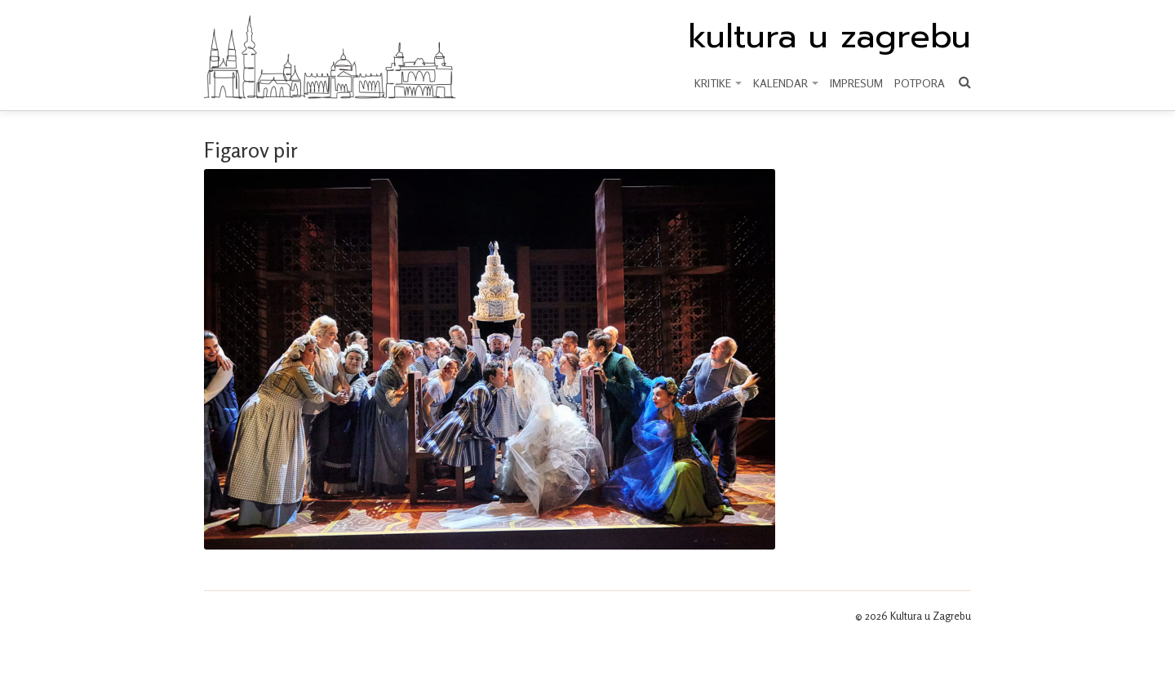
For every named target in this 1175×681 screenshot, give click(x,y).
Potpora (919, 83)
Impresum (856, 83)
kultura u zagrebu (829, 37)
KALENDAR (785, 83)
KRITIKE (718, 83)
